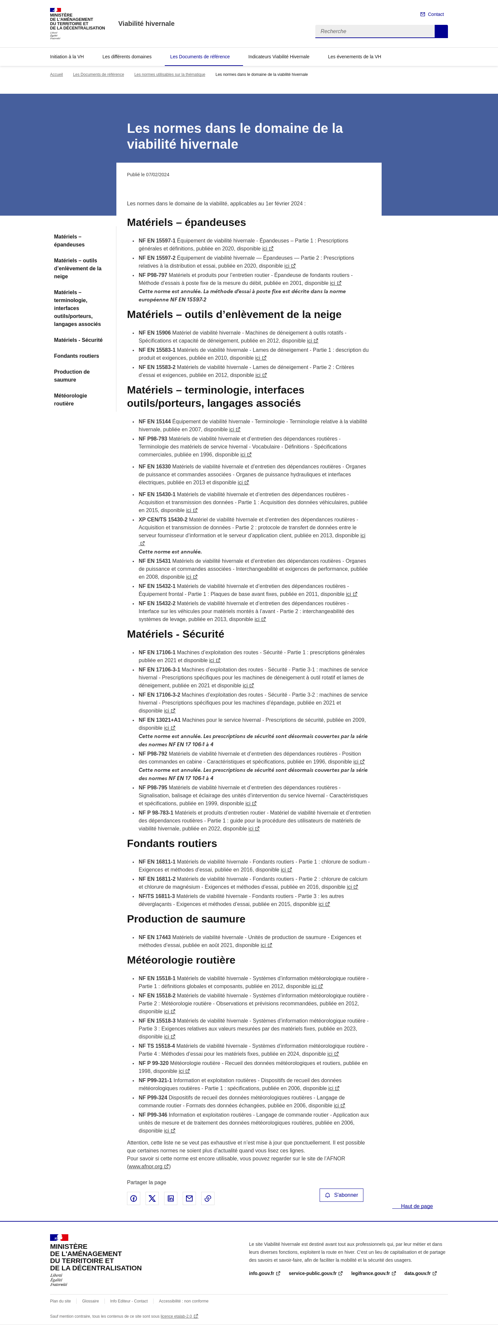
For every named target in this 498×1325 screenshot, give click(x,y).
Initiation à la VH (67, 56)
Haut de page (416, 1206)
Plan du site (60, 1301)
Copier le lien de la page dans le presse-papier (208, 1198)
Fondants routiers (76, 356)
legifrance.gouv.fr (370, 1273)
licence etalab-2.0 (176, 1316)
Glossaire (90, 1301)
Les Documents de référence (200, 56)
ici (264, 248)
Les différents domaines (127, 56)
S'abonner (341, 1195)
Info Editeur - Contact (129, 1301)
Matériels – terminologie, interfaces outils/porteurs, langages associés (77, 308)
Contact (436, 14)
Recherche (441, 31)
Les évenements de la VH (354, 56)
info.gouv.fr (261, 1273)
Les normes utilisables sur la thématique (169, 74)
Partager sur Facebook (133, 1198)
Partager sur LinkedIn (170, 1198)
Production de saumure (72, 376)
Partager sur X (152, 1198)
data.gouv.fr (418, 1273)
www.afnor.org (145, 1166)
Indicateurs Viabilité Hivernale (278, 56)
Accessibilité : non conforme (184, 1301)
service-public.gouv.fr (313, 1273)
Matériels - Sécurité (78, 340)
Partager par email (189, 1198)
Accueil (56, 74)
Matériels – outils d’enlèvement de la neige (77, 268)
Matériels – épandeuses (69, 240)
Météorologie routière (70, 399)
